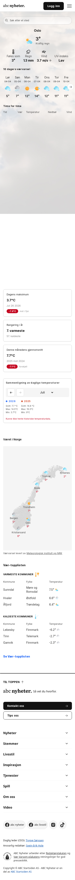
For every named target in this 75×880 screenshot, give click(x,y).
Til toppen (13, 682)
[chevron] (52, 733)
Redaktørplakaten (56, 853)
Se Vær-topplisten (16, 656)
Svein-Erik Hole (34, 845)
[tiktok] (62, 825)
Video (7, 807)
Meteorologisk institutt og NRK (44, 553)
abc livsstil (37, 824)
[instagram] (53, 825)
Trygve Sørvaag (35, 840)
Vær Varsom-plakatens (27, 857)
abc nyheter (14, 824)
